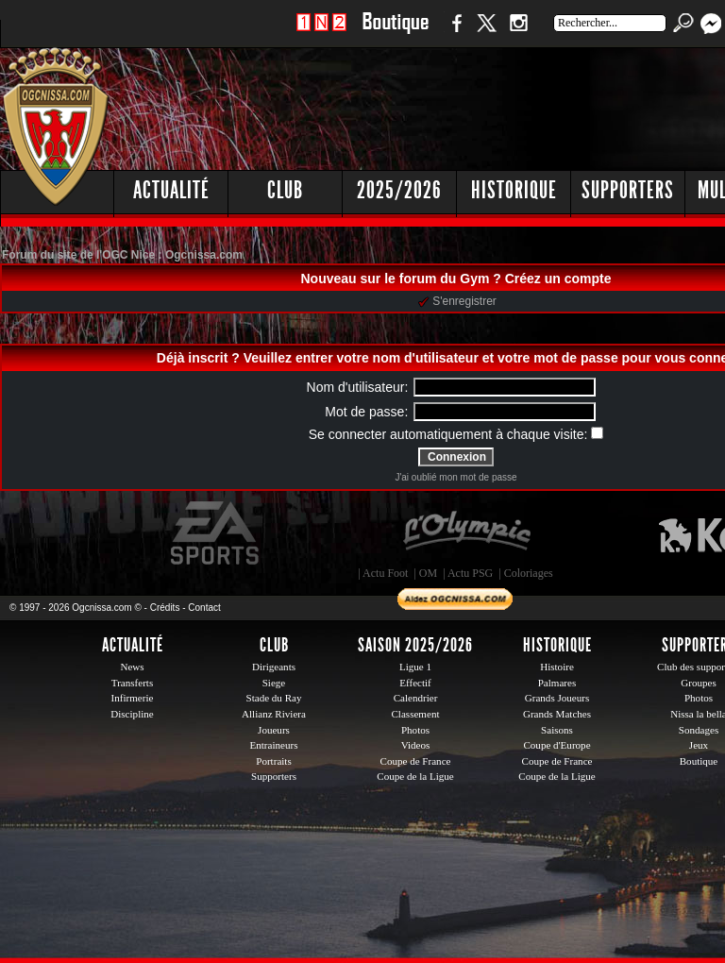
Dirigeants (273, 666)
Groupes (698, 682)
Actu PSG (470, 573)
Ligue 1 (415, 666)
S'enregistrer (457, 301)
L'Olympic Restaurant (466, 533)
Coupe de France (415, 761)
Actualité (171, 190)
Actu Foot (385, 573)
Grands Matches (557, 713)
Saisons (557, 729)
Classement (415, 713)
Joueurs (274, 729)
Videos (415, 745)
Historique (514, 190)
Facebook (454, 32)
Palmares (557, 682)
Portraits (274, 761)
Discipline (131, 713)
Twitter (486, 32)
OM (428, 573)
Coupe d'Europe (556, 745)
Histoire (557, 666)
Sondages (698, 729)
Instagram (518, 32)
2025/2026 (399, 190)
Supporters (628, 190)
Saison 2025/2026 (415, 645)
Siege (274, 682)
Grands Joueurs (557, 697)
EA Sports (216, 533)
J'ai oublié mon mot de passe (455, 477)
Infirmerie (132, 697)
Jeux (698, 745)
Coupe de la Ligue (415, 776)
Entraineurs (274, 745)
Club (285, 190)
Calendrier (416, 697)
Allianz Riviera (274, 713)
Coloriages (528, 573)
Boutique (395, 32)
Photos (415, 729)
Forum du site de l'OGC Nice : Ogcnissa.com (122, 255)
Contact (204, 607)
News (131, 666)
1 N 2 (321, 32)
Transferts (132, 682)
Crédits (165, 607)
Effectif (415, 682)
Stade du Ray (274, 697)
